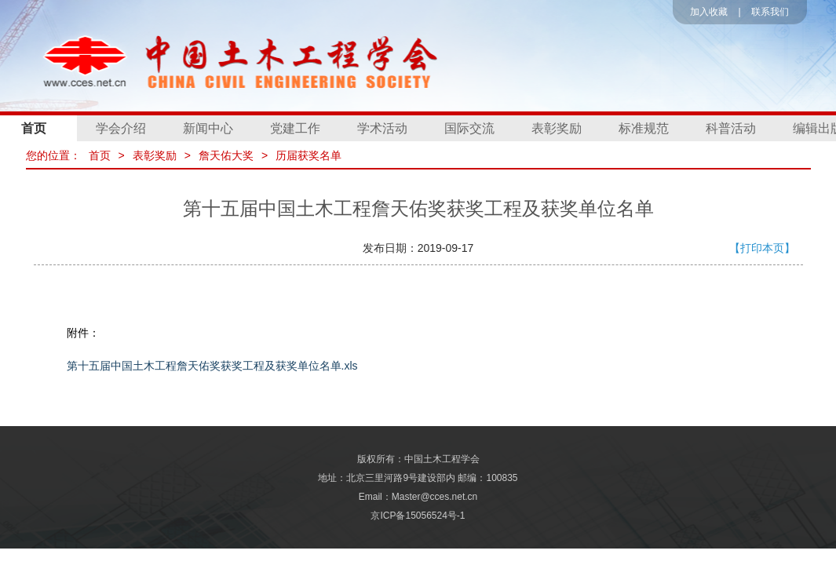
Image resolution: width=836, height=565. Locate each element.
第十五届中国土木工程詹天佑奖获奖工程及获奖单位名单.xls (212, 365)
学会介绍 (121, 128)
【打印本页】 (762, 248)
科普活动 (731, 128)
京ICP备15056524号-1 (418, 515)
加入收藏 (709, 11)
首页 (100, 155)
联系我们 (770, 11)
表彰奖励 (556, 128)
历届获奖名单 (308, 155)
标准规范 (644, 128)
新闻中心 (208, 128)
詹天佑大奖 (226, 155)
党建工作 (295, 128)
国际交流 (469, 128)
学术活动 (382, 128)
